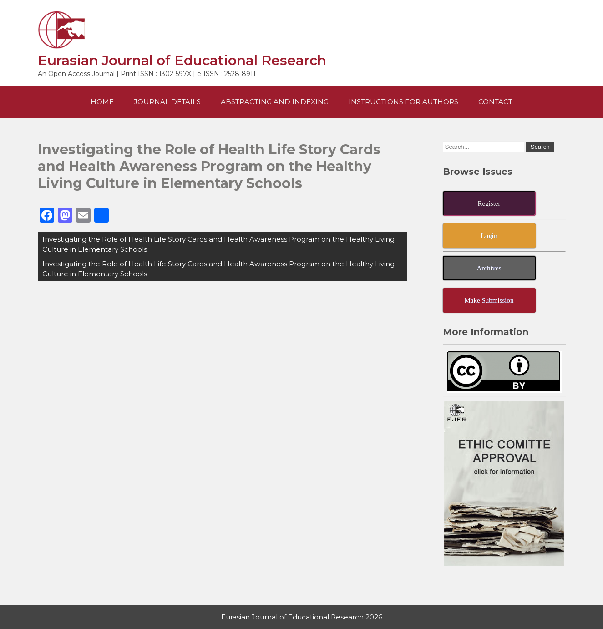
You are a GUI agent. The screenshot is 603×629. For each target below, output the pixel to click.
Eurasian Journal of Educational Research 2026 (301, 617)
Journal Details (167, 101)
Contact (495, 101)
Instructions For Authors (403, 101)
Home (102, 101)
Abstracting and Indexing (275, 101)
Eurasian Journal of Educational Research (182, 60)
